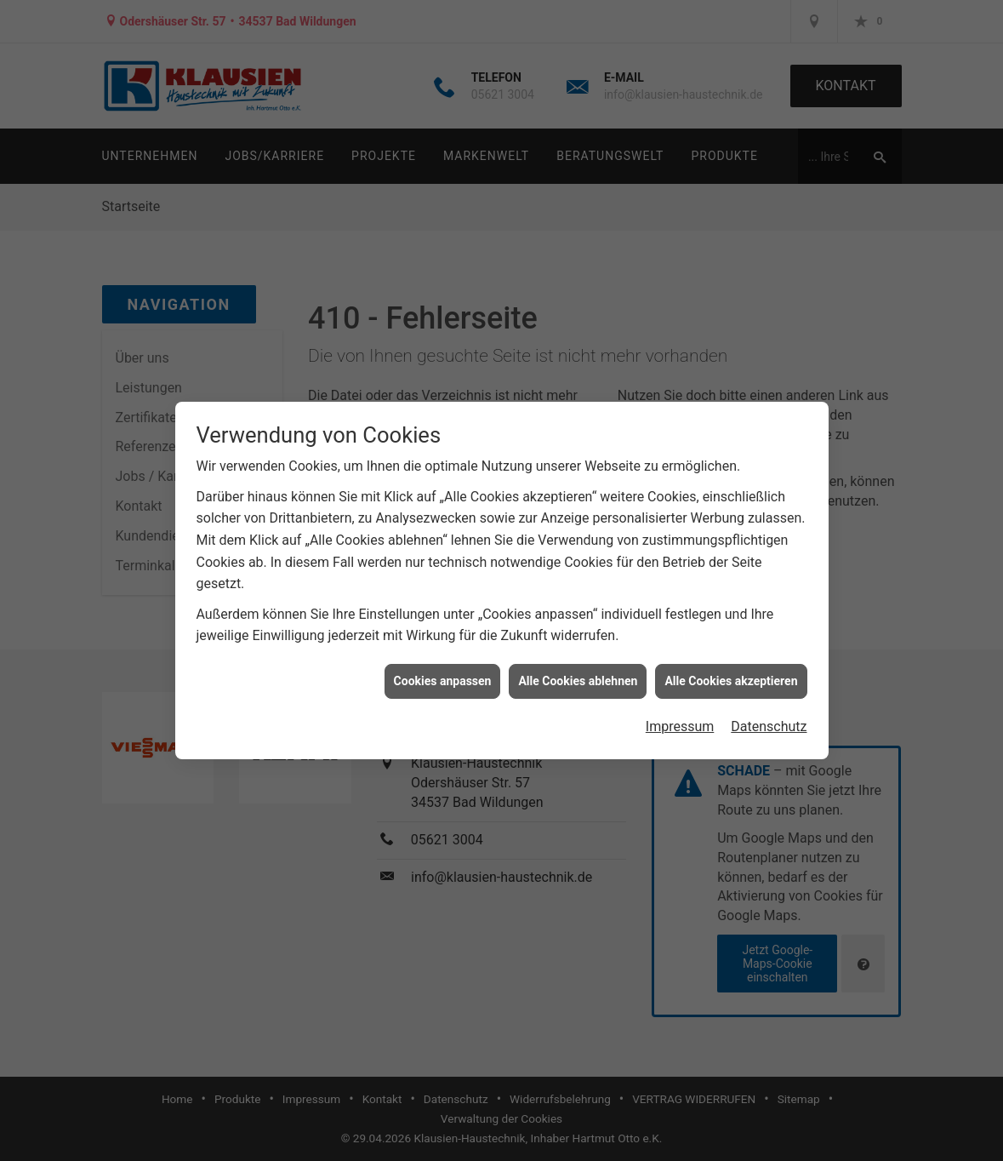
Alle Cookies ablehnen (577, 674)
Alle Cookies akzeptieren (730, 674)
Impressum (680, 720)
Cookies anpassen (443, 674)
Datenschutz (768, 720)
